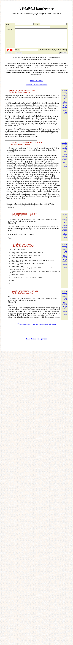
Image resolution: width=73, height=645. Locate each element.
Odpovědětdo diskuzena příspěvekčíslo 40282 (64, 306)
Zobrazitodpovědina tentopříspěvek (64, 108)
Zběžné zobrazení (36, 84)
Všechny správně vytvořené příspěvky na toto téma (36, 335)
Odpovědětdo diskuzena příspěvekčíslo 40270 (64, 151)
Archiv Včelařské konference (36, 89)
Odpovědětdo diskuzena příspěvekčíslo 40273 (64, 252)
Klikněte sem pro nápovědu (36, 350)
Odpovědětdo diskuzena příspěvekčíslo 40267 (64, 98)
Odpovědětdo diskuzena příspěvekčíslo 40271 (64, 222)
